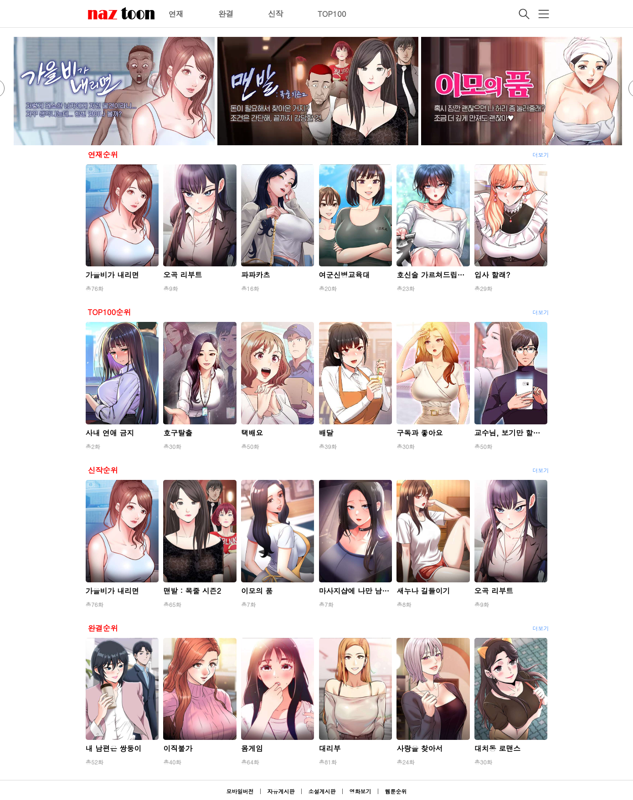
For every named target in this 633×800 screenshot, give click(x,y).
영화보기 (360, 791)
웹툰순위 (396, 791)
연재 (176, 13)
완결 (226, 13)
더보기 (541, 154)
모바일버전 (239, 791)
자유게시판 (280, 791)
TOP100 (332, 13)
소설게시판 (322, 791)
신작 (275, 13)
